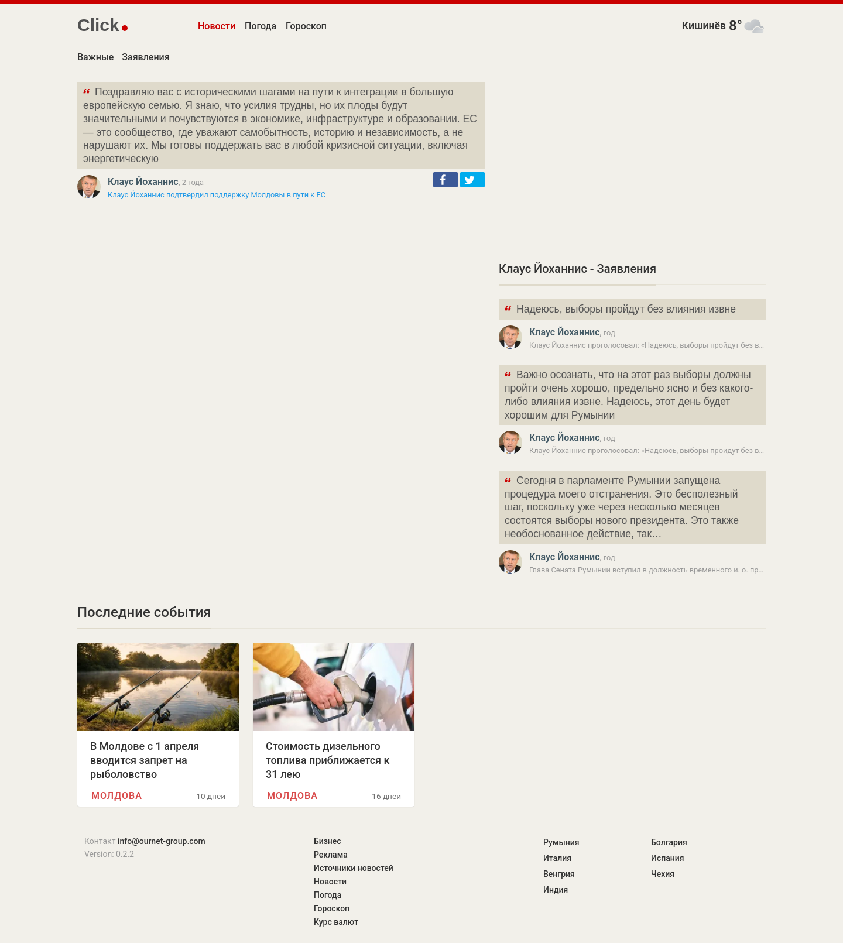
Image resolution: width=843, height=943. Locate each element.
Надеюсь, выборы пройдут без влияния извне (619, 310)
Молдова (116, 795)
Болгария (669, 842)
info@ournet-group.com (161, 841)
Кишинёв (704, 26)
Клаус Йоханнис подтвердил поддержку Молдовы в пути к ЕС (216, 194)
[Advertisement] (632, 164)
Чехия (662, 874)
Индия (555, 889)
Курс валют (336, 922)
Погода (260, 26)
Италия (557, 858)
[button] (445, 179)
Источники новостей (353, 868)
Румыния (561, 842)
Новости (216, 26)
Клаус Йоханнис (143, 181)
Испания (667, 858)
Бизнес (327, 841)
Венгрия (559, 874)
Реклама (331, 854)
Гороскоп (306, 26)
